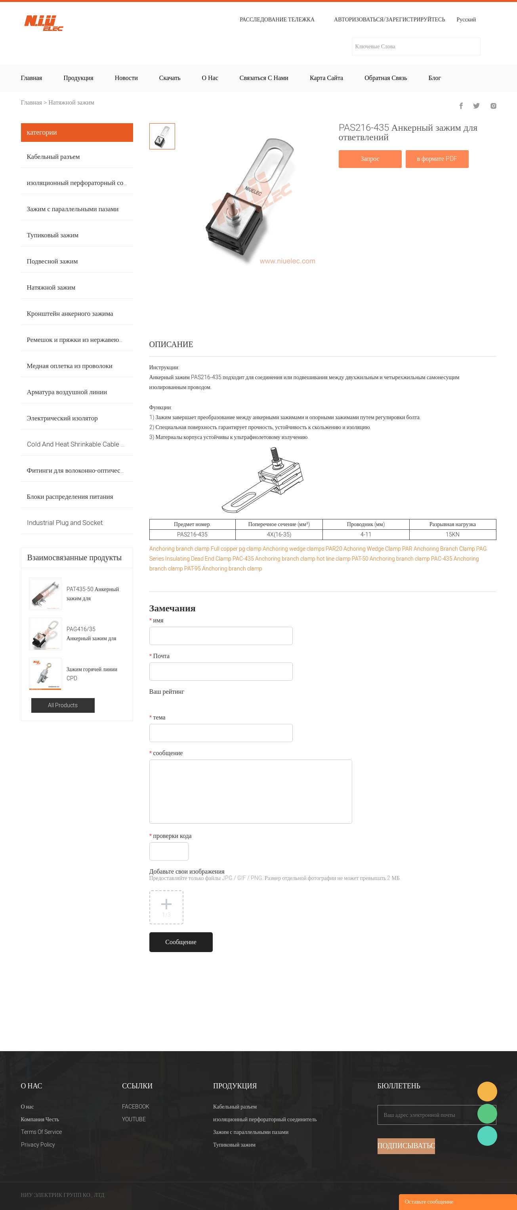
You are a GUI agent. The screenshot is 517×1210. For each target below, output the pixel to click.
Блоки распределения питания (70, 497)
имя (156, 621)
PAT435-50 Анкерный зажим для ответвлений (93, 594)
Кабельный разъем (53, 157)
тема (157, 718)
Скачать (170, 78)
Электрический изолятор (62, 418)
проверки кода (170, 837)
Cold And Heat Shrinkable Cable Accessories (92, 444)
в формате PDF (437, 159)
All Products (63, 705)
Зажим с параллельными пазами (73, 209)
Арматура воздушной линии (67, 392)
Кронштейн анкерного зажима (70, 314)
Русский (466, 20)
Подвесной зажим (52, 261)
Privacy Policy (38, 1145)
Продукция (78, 78)
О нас (210, 78)
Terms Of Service (41, 1132)
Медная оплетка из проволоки (70, 366)
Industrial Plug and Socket (65, 523)
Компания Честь (40, 1119)
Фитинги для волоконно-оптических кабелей (91, 470)
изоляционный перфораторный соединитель (90, 183)
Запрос (370, 159)
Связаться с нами (264, 78)
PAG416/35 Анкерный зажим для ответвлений (91, 634)
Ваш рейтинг (166, 693)
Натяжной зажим (71, 102)
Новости (126, 78)
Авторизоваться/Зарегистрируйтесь (389, 20)
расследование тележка (277, 20)
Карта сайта (326, 78)
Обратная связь (385, 78)
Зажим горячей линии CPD (92, 674)
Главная (31, 78)
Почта (159, 657)
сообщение (166, 754)
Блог (435, 78)
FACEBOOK (135, 1107)
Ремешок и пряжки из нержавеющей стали (88, 340)
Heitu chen (487, 1136)
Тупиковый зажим (53, 235)
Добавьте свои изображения (275, 875)
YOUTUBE (134, 1119)
